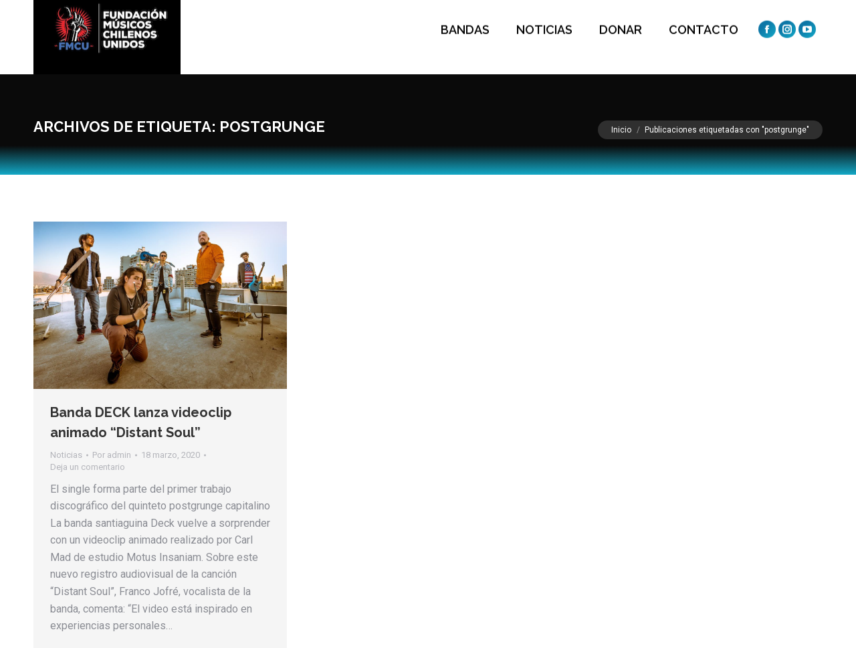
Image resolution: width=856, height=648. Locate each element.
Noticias (66, 455)
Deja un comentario (87, 467)
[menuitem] (462, 37)
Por (111, 455)
